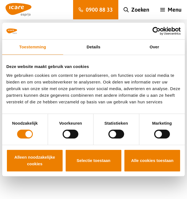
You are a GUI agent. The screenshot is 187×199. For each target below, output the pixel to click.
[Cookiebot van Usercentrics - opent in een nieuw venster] (156, 31)
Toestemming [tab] (32, 46)
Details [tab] (93, 46)
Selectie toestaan (94, 160)
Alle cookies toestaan (152, 160)
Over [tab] (154, 46)
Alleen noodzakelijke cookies (34, 160)
